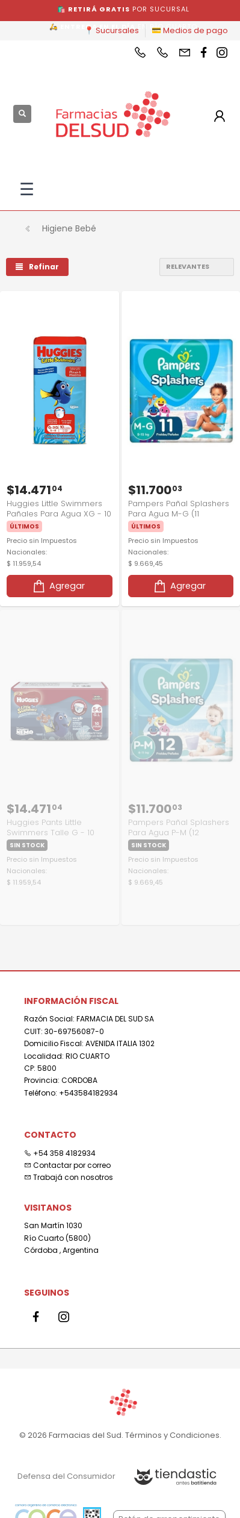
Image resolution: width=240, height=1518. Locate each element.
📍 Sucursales (111, 30)
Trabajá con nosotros (68, 1177)
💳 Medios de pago (190, 30)
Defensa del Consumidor (66, 1476)
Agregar (58, 586)
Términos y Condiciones (172, 1435)
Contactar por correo (67, 1165)
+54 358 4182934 (60, 1153)
